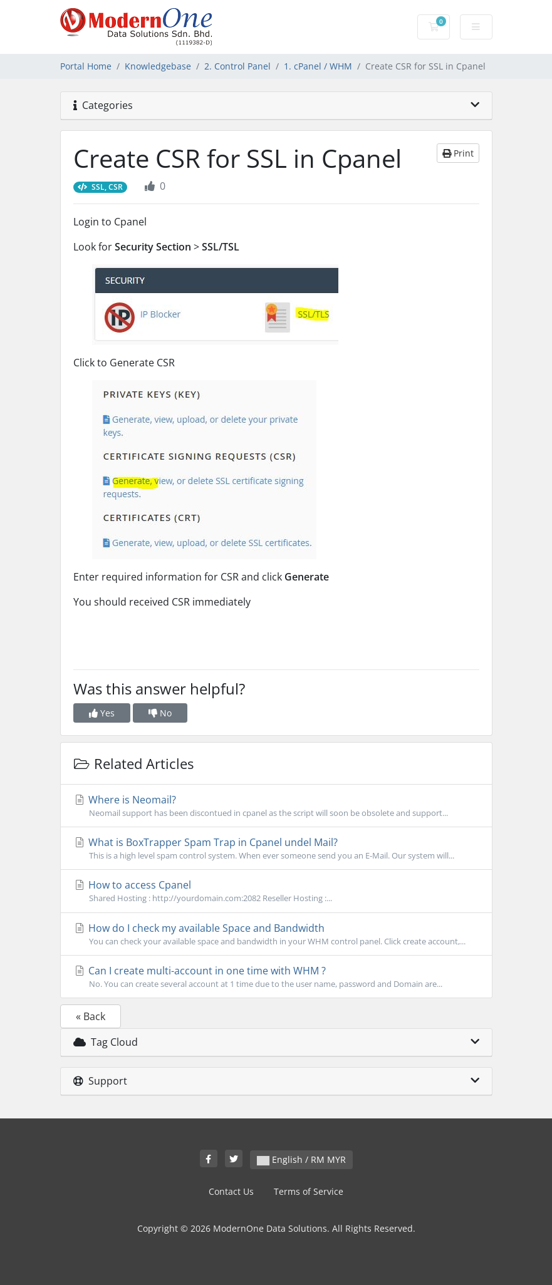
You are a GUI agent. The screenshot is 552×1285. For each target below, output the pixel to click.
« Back (90, 1016)
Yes (102, 713)
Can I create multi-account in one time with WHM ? (276, 977)
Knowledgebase (158, 66)
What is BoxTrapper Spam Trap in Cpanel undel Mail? (276, 848)
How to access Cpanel (276, 891)
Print (458, 153)
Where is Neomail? (276, 806)
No (160, 713)
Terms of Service (308, 1191)
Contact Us (231, 1191)
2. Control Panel (237, 66)
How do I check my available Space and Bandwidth (276, 934)
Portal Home (86, 66)
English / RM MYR (301, 1159)
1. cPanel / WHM (318, 66)
